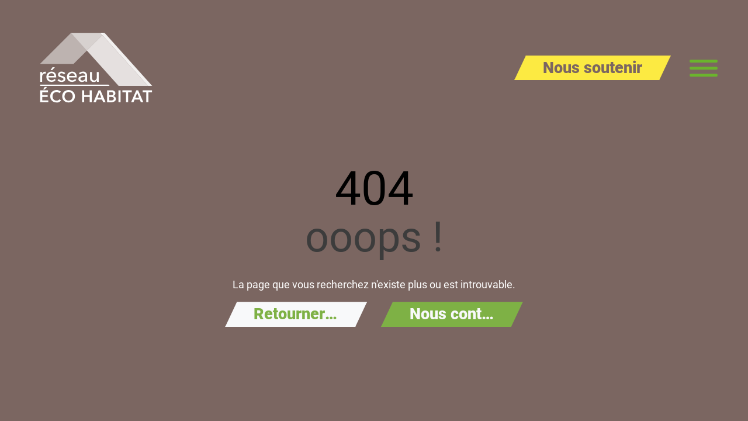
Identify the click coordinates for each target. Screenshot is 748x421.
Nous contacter (464, 314)
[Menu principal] (703, 68)
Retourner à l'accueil (310, 314)
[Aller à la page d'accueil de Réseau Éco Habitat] (96, 68)
